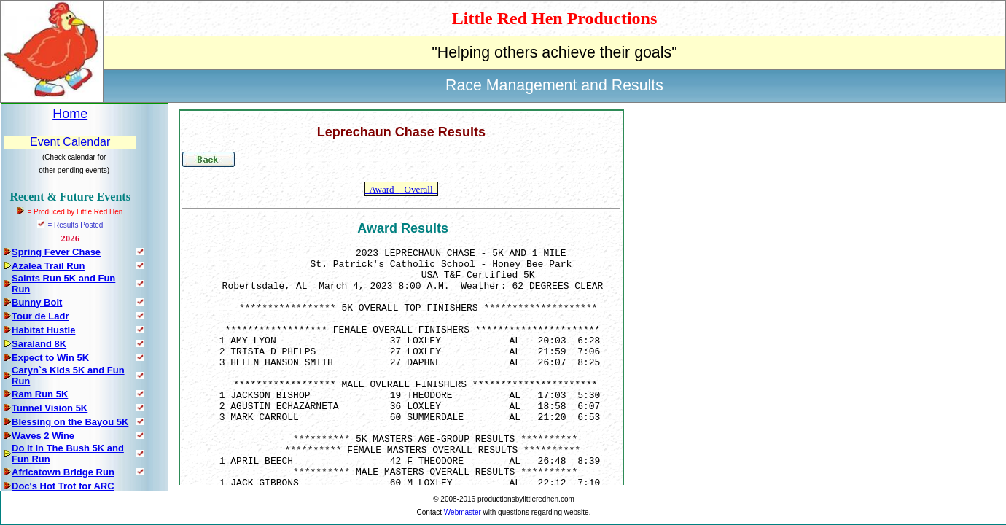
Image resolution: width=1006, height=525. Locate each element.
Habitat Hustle (43, 329)
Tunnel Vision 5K (49, 407)
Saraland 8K (39, 343)
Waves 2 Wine (43, 435)
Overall (418, 189)
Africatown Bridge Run (63, 472)
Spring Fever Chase (56, 251)
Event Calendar (70, 142)
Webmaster (462, 512)
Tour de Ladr (40, 316)
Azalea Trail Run (48, 265)
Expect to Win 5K (50, 357)
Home (69, 113)
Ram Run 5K (40, 394)
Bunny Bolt (37, 302)
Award (382, 189)
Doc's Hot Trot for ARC (63, 486)
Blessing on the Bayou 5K (70, 421)
